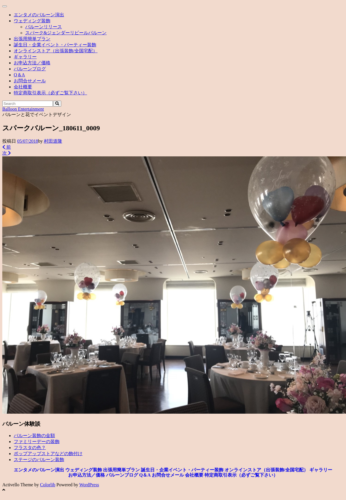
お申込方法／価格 (32, 62)
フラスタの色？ (30, 447)
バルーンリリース (43, 26)
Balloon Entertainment (23, 109)
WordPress (89, 484)
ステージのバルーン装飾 (39, 459)
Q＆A (19, 74)
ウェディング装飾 (32, 20)
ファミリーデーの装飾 (37, 441)
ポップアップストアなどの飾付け (48, 453)
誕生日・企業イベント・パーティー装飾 (55, 44)
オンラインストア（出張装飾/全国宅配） (55, 50)
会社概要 (23, 86)
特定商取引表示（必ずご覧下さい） (50, 92)
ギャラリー (25, 56)
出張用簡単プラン (32, 38)
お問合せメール (30, 80)
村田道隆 (53, 141)
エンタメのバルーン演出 (39, 14)
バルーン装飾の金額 (34, 435)
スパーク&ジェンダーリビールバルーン (66, 32)
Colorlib (47, 484)
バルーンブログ (30, 68)
